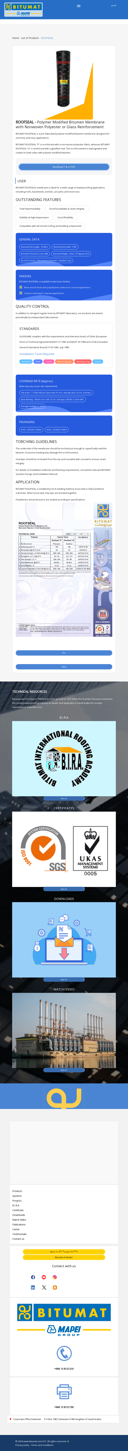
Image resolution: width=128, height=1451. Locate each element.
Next (64, 666)
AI (68, 1441)
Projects (17, 1200)
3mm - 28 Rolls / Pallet (31, 429)
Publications (19, 1224)
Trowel (49, 361)
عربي (113, 4)
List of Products (30, 38)
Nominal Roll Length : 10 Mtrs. (34, 247)
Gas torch (26, 361)
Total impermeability (29, 208)
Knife (38, 361)
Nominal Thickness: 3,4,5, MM (34, 253)
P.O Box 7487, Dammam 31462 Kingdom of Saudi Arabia (72, 1419)
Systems (17, 1195)
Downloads (18, 1215)
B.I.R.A (15, 1205)
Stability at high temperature (34, 217)
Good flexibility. (65, 217)
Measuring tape (64, 361)
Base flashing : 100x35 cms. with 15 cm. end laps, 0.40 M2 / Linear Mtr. (52, 399)
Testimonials (19, 1234)
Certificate (18, 1210)
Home (15, 38)
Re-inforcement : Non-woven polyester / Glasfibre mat (46, 260)
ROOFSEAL (47, 38)
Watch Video (19, 1219)
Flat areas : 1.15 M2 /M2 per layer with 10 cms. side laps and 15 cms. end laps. (56, 392)
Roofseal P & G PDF (64, 166)
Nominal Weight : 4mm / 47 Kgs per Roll (71, 253)
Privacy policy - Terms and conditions (34, 1445)
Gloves (98, 361)
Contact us (18, 1238)
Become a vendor (64, 1257)
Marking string (82, 361)
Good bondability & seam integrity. (67, 208)
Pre (64, 653)
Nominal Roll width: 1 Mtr (65, 247)
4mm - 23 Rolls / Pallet (57, 429)
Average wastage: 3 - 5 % (32, 406)
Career (16, 1229)
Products (17, 1191)
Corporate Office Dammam (25, 1419)
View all (64, 798)
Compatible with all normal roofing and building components (50, 225)
